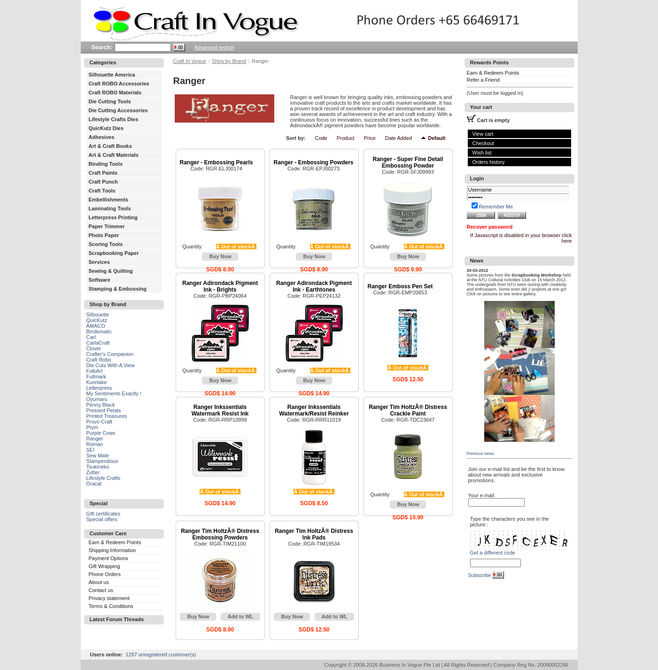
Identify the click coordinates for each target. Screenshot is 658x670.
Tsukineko (97, 467)
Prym (92, 427)
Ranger (94, 438)
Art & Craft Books (110, 146)
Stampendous (102, 461)
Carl (91, 337)
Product (346, 138)
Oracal (93, 483)
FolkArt (94, 371)
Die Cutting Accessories (118, 110)
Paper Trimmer (107, 226)
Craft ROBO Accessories (119, 83)
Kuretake (96, 382)
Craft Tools (102, 190)
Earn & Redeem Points (115, 542)
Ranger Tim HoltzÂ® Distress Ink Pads (314, 534)
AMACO (95, 326)
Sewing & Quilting (111, 271)
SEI (90, 450)
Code (321, 138)
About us (99, 582)
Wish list (482, 152)
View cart (483, 134)
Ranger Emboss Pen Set (400, 286)
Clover (93, 348)
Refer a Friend (483, 80)
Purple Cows (101, 433)
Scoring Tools (106, 244)
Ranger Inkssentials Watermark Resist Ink (220, 410)
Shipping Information (112, 550)
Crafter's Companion (110, 354)
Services (99, 262)
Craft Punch (103, 182)
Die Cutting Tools (110, 101)
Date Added (398, 138)
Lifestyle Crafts (103, 478)
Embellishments (108, 199)
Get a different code (492, 552)
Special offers (101, 519)
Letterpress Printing (113, 217)
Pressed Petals (103, 410)
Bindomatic (99, 331)
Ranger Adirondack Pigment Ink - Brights (220, 286)
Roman (94, 444)
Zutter (93, 472)
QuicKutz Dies (106, 128)
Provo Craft (99, 421)
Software (99, 280)
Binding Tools (106, 164)
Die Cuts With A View (110, 365)
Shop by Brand (229, 61)
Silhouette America (112, 74)
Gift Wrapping (104, 566)
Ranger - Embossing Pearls (216, 162)
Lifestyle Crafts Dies (114, 119)
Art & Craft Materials (114, 155)
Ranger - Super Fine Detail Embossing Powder (407, 162)
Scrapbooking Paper (114, 253)
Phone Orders (105, 574)
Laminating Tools (110, 208)
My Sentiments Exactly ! (113, 393)
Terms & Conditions (111, 606)
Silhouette (97, 314)
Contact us (101, 590)
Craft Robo (98, 359)
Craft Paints (103, 173)
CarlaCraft (98, 343)
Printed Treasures (106, 416)
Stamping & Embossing (118, 289)
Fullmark (96, 376)
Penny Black (100, 405)
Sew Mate (97, 455)
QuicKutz (97, 320)
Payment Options (108, 558)
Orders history (488, 162)
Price (370, 138)
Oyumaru (97, 399)
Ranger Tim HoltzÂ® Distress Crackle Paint (408, 410)
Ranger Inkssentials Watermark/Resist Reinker (313, 410)
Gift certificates (103, 513)
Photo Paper (104, 235)
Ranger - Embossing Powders (314, 162)
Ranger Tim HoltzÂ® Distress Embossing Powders (220, 534)
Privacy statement (109, 598)
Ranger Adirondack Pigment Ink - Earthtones (314, 286)
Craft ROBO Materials (115, 92)
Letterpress (99, 388)
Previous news (481, 453)
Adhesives (102, 137)
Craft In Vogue (189, 61)
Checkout (483, 143)
